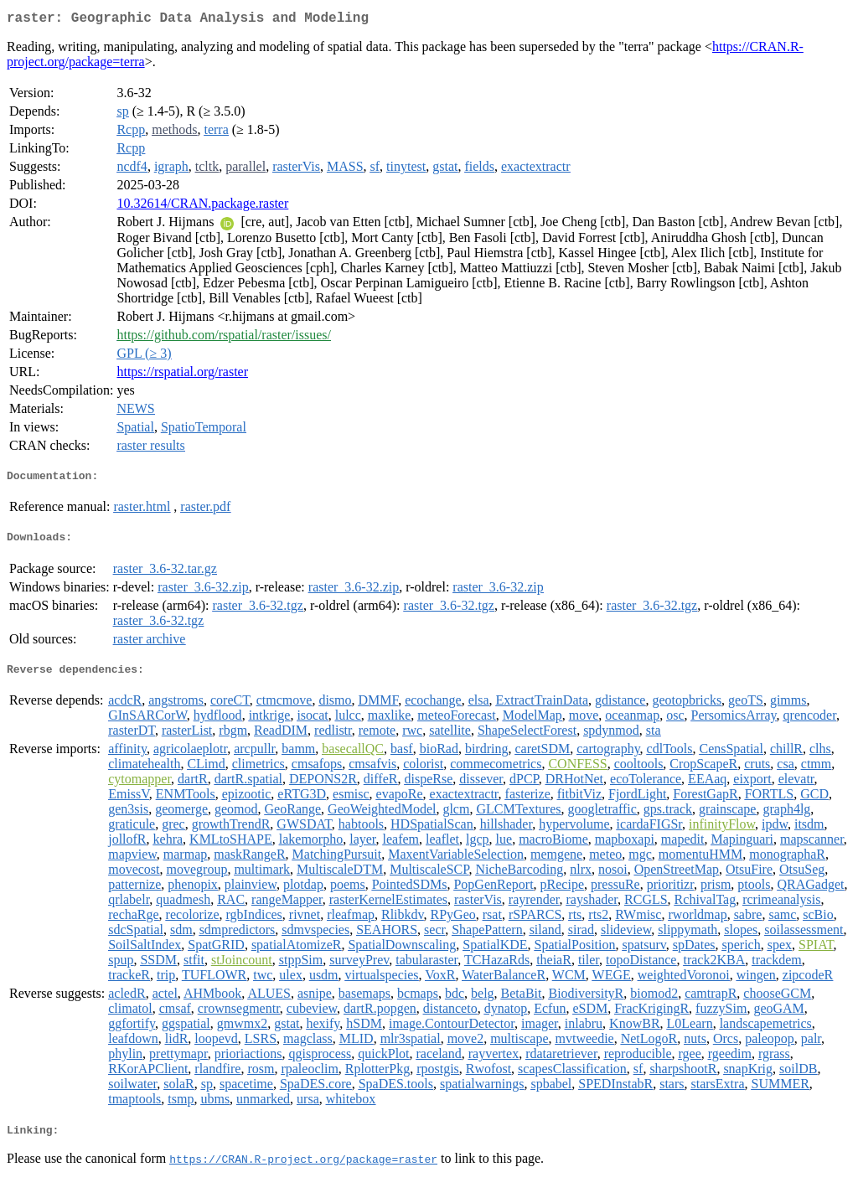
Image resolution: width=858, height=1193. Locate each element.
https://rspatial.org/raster (182, 375)
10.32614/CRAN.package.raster (202, 206)
